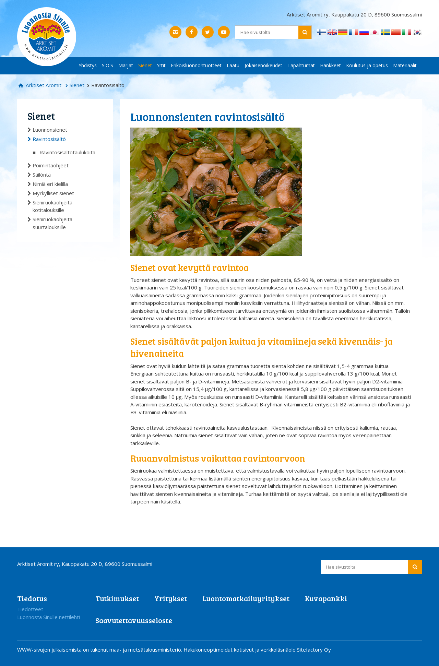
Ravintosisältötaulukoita (67, 152)
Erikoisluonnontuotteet (196, 65)
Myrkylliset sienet (53, 193)
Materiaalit (405, 65)
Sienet (145, 65)
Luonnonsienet (50, 129)
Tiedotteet (30, 609)
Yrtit (161, 65)
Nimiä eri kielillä (50, 183)
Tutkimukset (117, 598)
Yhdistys (88, 65)
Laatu (233, 65)
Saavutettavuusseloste (133, 620)
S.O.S (107, 65)
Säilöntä (42, 174)
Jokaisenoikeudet (263, 65)
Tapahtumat (301, 65)
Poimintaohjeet (51, 165)
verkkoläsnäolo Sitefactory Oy (296, 649)
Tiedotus (32, 598)
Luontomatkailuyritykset (245, 598)
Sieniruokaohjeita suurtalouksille (52, 223)
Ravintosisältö (49, 138)
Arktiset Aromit (42, 85)
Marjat (125, 65)
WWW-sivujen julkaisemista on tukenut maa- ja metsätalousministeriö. (100, 649)
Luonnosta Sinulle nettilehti (48, 617)
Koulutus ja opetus (367, 65)
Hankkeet (330, 65)
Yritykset (170, 598)
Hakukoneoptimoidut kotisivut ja (221, 649)
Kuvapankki (326, 598)
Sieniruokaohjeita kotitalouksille (52, 206)
